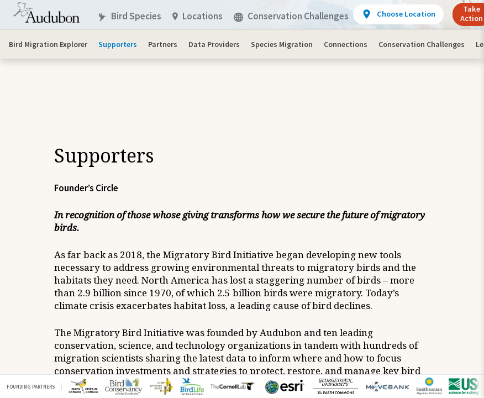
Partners (162, 44)
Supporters (117, 44)
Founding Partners (31, 387)
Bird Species (129, 16)
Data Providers (214, 44)
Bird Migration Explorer (48, 44)
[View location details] (398, 14)
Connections (345, 44)
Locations (197, 16)
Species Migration (282, 44)
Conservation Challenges (421, 44)
